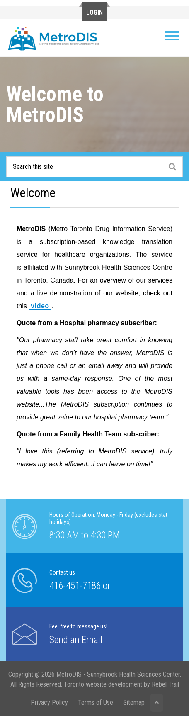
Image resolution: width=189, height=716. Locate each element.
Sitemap (134, 702)
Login (94, 12)
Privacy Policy (49, 702)
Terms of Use (95, 702)
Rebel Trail (165, 684)
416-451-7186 (75, 586)
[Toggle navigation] (172, 36)
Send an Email (75, 639)
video (40, 305)
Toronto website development (103, 684)
